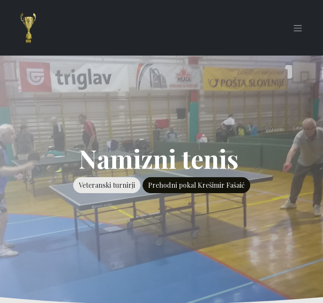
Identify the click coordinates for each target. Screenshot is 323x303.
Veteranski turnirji (107, 185)
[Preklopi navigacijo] (298, 28)
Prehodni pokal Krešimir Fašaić (196, 185)
